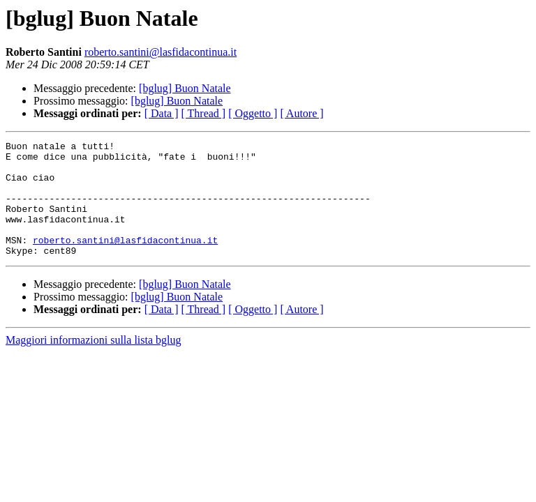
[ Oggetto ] (252, 113)
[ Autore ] (301, 113)
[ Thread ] (203, 113)
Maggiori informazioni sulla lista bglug (93, 363)
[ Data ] (161, 113)
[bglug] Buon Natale (185, 88)
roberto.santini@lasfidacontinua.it (160, 52)
